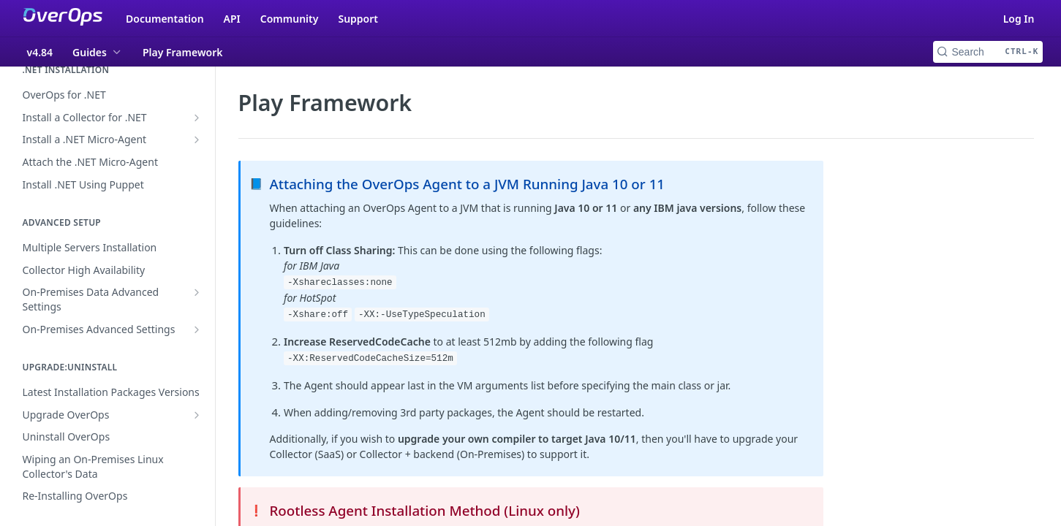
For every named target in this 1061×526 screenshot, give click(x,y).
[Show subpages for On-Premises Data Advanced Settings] (197, 292)
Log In (1019, 19)
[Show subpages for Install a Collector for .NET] (197, 117)
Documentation (165, 19)
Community (289, 19)
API (232, 19)
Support (358, 19)
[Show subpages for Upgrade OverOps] (197, 415)
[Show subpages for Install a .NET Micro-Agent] (197, 139)
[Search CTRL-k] (988, 52)
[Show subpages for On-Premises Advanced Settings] (197, 329)
